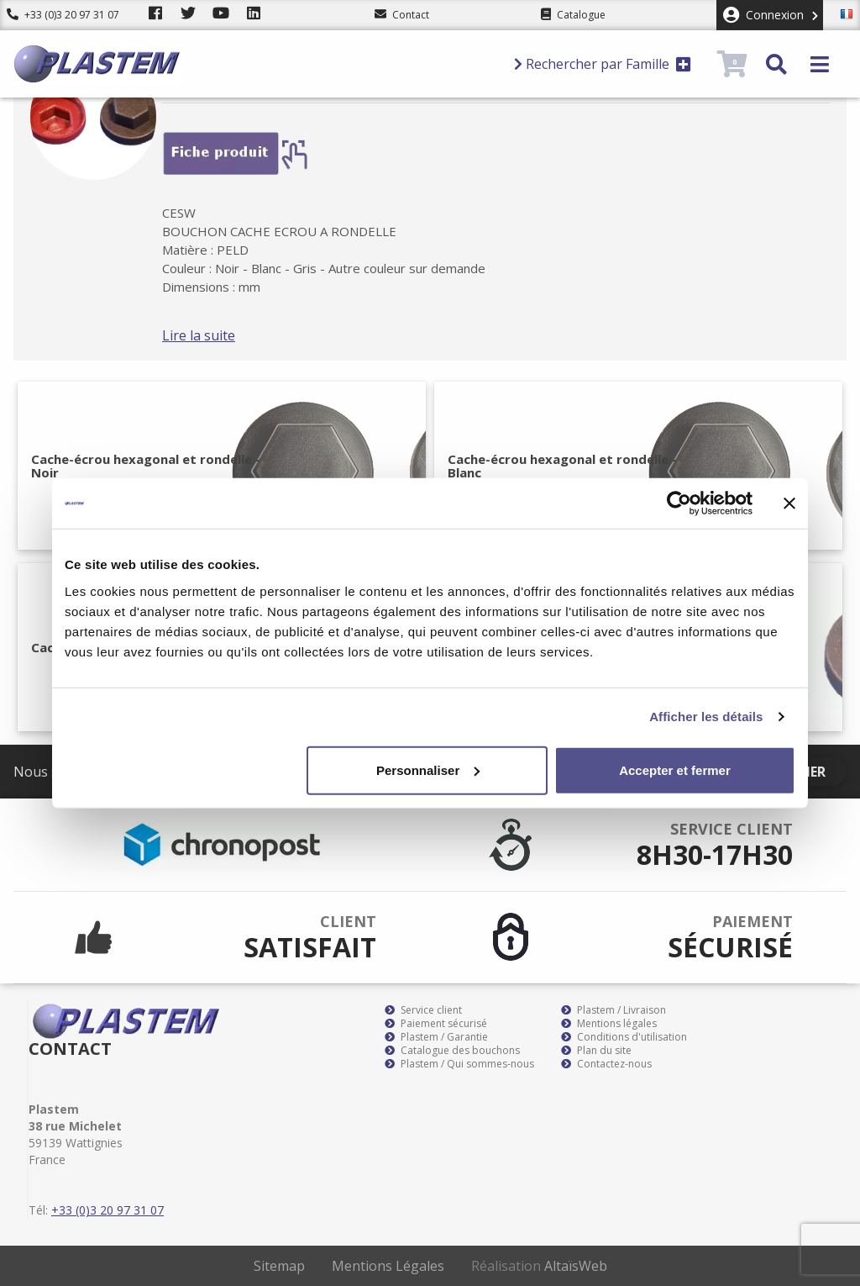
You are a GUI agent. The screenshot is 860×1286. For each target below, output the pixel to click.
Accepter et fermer (675, 769)
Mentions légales (609, 1023)
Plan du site (596, 1050)
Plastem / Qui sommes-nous (459, 1064)
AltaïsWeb (575, 1266)
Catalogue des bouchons (452, 1050)
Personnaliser (428, 769)
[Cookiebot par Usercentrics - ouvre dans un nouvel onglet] (679, 503)
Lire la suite (219, 335)
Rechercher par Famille (602, 64)
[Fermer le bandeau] (789, 503)
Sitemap (279, 1266)
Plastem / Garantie (436, 1037)
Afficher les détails (706, 716)
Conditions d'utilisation (624, 1037)
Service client (423, 1010)
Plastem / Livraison (613, 1010)
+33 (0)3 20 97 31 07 (63, 15)
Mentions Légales (388, 1266)
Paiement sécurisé (436, 1023)
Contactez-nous (606, 1064)
